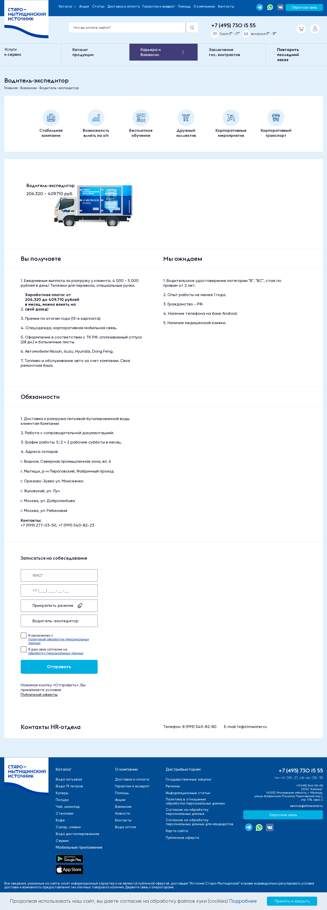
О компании (126, 769)
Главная (11, 88)
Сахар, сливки (68, 827)
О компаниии (204, 6)
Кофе (60, 820)
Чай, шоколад (68, 806)
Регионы (173, 786)
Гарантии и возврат (159, 6)
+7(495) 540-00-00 (309, 785)
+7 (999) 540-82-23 (76, 525)
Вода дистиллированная (77, 834)
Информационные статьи (188, 793)
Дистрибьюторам (183, 769)
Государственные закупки (188, 779)
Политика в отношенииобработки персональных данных (195, 801)
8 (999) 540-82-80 (199, 726)
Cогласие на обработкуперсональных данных (187, 812)
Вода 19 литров (69, 786)
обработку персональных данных (56, 653)
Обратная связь (304, 7)
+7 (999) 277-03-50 (38, 525)
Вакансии (28, 88)
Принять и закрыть (292, 901)
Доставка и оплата (123, 6)
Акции (84, 6)
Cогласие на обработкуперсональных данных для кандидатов (199, 822)
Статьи (98, 6)
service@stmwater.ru (306, 806)
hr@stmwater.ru (252, 726)
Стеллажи (64, 813)
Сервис (62, 841)
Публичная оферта (182, 838)
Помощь (184, 6)
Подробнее (243, 901)
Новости (122, 813)
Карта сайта (177, 831)
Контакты (226, 6)
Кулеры (62, 793)
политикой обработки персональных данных (58, 641)
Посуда (62, 800)
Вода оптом (125, 827)
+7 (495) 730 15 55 (233, 25)
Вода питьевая (69, 779)
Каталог (65, 6)
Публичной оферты (39, 694)
